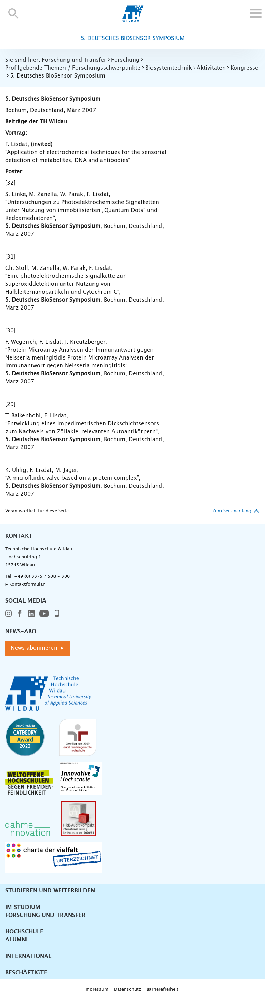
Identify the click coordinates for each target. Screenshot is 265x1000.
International (28, 956)
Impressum (96, 989)
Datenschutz (127, 989)
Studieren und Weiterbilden (50, 890)
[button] (13, 13)
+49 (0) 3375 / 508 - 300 (42, 576)
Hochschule (24, 932)
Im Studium (22, 907)
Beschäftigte (26, 973)
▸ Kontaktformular (25, 584)
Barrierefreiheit (162, 989)
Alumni (16, 939)
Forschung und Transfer (45, 915)
